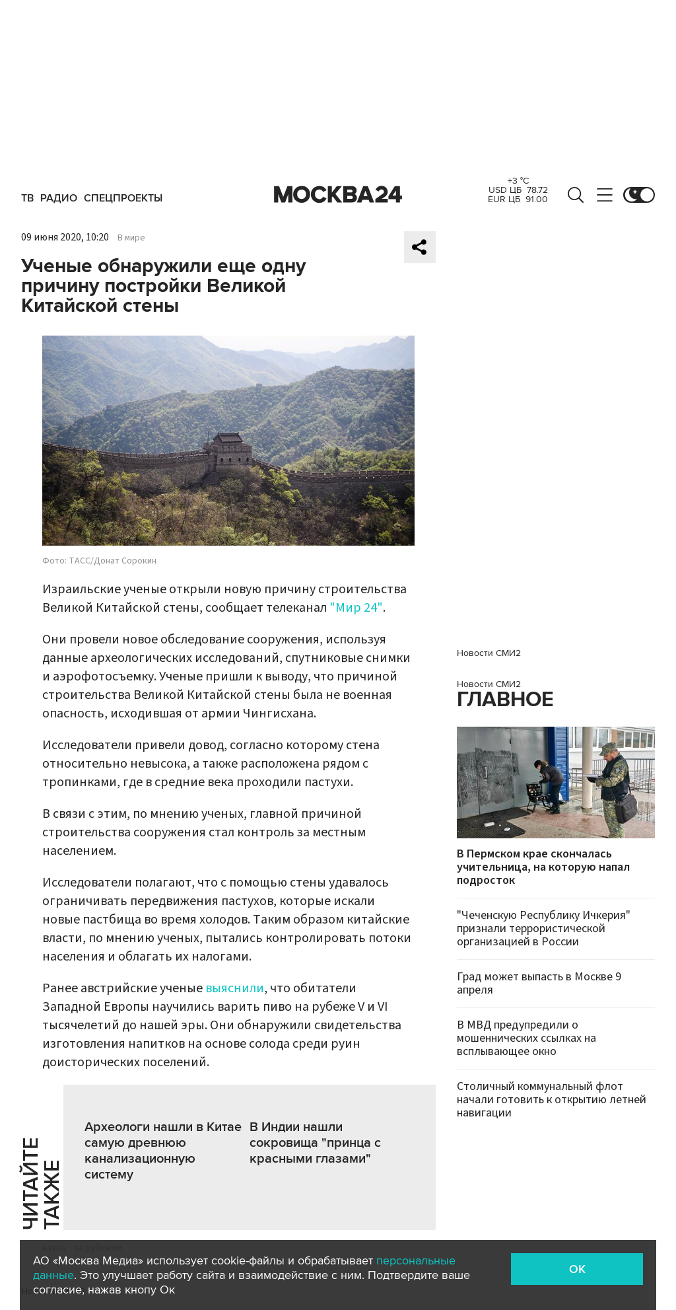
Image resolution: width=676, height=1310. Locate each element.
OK (577, 1269)
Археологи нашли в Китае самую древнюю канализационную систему (163, 1151)
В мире (131, 237)
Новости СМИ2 (489, 653)
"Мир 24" (356, 608)
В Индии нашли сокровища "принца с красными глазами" (315, 1143)
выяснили (234, 988)
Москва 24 (338, 195)
